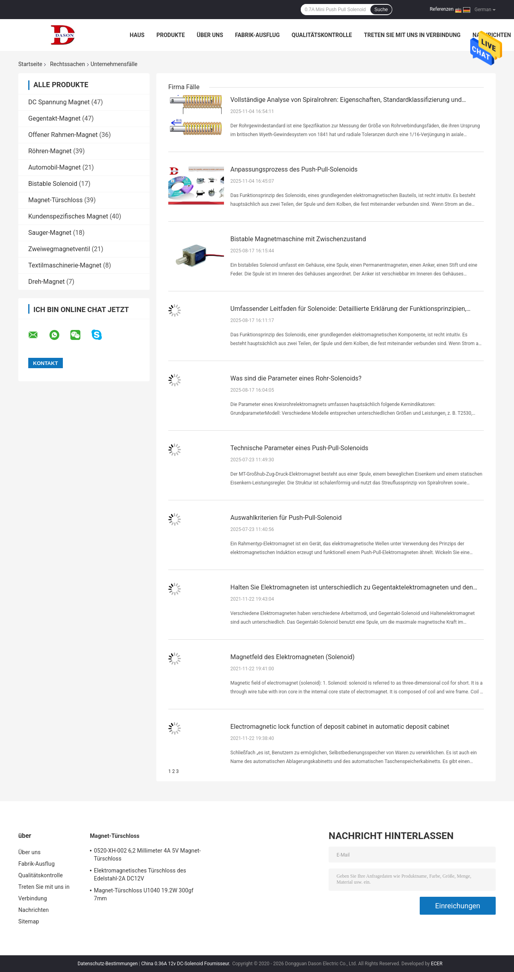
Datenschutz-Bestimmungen (108, 963)
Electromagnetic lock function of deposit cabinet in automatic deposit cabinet (339, 726)
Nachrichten (492, 35)
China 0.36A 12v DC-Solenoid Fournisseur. (186, 963)
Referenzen (442, 9)
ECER (436, 963)
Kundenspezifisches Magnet (68, 216)
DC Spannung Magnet (59, 102)
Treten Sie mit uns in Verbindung (412, 35)
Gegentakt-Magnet (54, 118)
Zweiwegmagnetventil (59, 249)
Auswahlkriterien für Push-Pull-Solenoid (286, 517)
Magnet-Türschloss (55, 200)
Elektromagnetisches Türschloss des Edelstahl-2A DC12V (140, 874)
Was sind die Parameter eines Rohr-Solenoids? (296, 378)
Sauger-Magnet (50, 232)
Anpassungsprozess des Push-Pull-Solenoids (294, 169)
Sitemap (28, 921)
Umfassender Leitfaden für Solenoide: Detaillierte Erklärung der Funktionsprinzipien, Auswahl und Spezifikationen (348, 309)
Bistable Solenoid (52, 183)
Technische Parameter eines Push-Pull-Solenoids (299, 448)
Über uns (210, 35)
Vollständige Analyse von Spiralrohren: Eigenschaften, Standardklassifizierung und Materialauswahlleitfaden (346, 100)
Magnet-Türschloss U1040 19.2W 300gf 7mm (143, 894)
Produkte (170, 35)
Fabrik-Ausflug (257, 35)
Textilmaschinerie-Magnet (64, 265)
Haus (137, 35)
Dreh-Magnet (46, 281)
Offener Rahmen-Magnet (63, 135)
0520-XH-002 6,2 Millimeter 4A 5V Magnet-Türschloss (147, 854)
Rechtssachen (67, 64)
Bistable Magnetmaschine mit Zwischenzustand (298, 239)
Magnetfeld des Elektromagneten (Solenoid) (292, 657)
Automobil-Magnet (54, 167)
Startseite (30, 64)
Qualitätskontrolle (322, 35)
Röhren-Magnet (50, 151)
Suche (381, 9)
